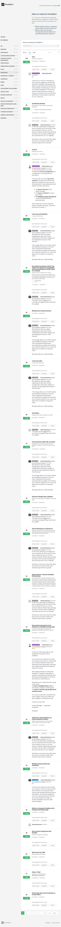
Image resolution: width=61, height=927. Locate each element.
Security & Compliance (7, 101)
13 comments (35, 112)
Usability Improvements (7, 114)
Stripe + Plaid (36, 872)
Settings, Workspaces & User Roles (8, 104)
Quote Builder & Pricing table (9, 88)
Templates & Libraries (7, 111)
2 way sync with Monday (39, 214)
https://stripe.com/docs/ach (38, 875)
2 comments (35, 812)
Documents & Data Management (6, 59)
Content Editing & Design (8, 55)
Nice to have (36, 69)
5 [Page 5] (37, 913)
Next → (55, 913)
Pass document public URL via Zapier (43, 442)
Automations (4, 52)
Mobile (2, 82)
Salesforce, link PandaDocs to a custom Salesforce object (42, 718)
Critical (53, 69)
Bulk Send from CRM (38, 852)
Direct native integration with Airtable (41, 832)
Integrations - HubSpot (7, 75)
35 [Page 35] (45, 913)
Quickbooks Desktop (38, 103)
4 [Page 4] (33, 913)
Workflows (3, 118)
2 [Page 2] (26, 913)
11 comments (35, 284)
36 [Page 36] (49, 913)
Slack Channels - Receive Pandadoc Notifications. (43, 575)
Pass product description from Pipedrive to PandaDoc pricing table (43, 626)
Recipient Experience (6, 94)
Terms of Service (55, 922)
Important (44, 69)
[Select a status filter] (53, 52)
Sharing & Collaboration (7, 108)
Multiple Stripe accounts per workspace (41, 764)
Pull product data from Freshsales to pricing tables (43, 893)
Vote (27, 62)
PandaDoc (47, 922)
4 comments (35, 417)
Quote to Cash (5, 91)
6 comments (35, 365)
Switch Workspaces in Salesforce (42, 528)
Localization (4, 79)
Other (2, 85)
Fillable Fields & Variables (8, 66)
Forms (2, 69)
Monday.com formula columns (41, 311)
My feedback (4, 40)
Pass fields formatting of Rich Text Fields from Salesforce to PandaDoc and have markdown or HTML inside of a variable (43, 268)
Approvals (3, 49)
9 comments (35, 218)
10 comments (35, 61)
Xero (33, 57)
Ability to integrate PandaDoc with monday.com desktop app (43, 809)
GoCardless (35, 413)
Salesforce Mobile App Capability (42, 496)
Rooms (2, 98)
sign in (56, 5)
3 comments (35, 588)
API (1, 46)
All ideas (3, 36)
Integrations (4, 72)
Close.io (34, 149)
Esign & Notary (5, 63)
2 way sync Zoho (37, 361)
